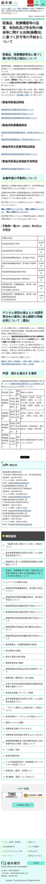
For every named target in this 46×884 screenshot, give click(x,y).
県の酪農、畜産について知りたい (20, 777)
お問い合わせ (33, 851)
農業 (19, 8)
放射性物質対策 (12, 756)
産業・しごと (11, 8)
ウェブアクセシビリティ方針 (12, 851)
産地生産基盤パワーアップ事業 (19, 693)
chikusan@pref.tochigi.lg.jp (18, 483)
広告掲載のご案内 (23, 805)
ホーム (3, 8)
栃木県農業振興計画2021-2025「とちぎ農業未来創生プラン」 (24, 700)
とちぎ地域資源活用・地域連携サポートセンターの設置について (24, 763)
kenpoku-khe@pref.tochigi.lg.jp (20, 524)
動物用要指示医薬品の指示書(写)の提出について (24, 628)
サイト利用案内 (34, 847)
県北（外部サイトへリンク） (17, 212)
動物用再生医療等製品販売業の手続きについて (19, 154)
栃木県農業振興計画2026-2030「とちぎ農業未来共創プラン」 (24, 554)
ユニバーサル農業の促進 (16, 582)
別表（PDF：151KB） (31, 361)
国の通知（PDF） (23, 95)
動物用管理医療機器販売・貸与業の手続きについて (21, 139)
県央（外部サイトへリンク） (12, 209)
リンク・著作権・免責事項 (12, 842)
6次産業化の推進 (13, 651)
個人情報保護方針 (9, 847)
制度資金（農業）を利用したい (19, 771)
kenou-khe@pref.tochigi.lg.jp (19, 497)
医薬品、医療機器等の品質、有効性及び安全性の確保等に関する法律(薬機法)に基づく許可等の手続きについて (24, 573)
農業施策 (25, 8)
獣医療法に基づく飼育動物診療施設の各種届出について (24, 563)
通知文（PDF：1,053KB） (11, 361)
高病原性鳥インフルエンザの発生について (24, 716)
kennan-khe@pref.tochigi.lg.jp (19, 511)
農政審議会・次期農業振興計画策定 (21, 644)
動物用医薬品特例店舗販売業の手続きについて (19, 118)
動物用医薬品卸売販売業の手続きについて (17, 114)
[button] (30, 3)
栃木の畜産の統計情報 (15, 657)
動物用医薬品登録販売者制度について (15, 169)
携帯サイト (32, 842)
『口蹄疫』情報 (12, 750)
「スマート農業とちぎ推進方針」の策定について (24, 709)
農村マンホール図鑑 (14, 723)
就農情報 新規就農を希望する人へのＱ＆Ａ (24, 735)
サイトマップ (7, 856)
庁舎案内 (36, 863)
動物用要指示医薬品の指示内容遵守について (24, 670)
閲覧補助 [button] (36, 5)
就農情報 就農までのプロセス (19, 729)
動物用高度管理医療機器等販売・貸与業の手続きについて (24, 598)
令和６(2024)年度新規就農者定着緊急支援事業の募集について (24, 685)
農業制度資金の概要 (14, 663)
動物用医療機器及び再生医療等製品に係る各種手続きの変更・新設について (24, 742)
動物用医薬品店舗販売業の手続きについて (17, 110)
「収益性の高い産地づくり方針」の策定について (24, 545)
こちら (22, 219)
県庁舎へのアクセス (35, 856)
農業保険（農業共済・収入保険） (20, 678)
